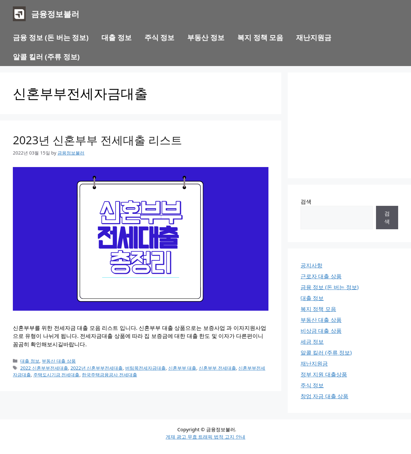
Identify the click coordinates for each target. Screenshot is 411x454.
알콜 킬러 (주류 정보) (46, 56)
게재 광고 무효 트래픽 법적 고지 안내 (205, 436)
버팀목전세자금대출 (145, 368)
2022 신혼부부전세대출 (44, 368)
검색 (306, 201)
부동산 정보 (205, 37)
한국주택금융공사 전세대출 (109, 375)
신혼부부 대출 (182, 368)
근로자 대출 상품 (321, 276)
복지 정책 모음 (260, 37)
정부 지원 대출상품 (324, 374)
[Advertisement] (349, 125)
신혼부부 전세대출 (217, 368)
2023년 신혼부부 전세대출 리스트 (97, 139)
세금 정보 (312, 341)
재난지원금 (313, 37)
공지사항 (311, 265)
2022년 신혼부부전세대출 (97, 368)
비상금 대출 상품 (321, 330)
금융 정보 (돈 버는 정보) (51, 37)
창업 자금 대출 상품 (324, 396)
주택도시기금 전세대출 (56, 375)
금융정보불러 (55, 13)
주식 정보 (159, 37)
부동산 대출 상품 (59, 361)
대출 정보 (116, 37)
